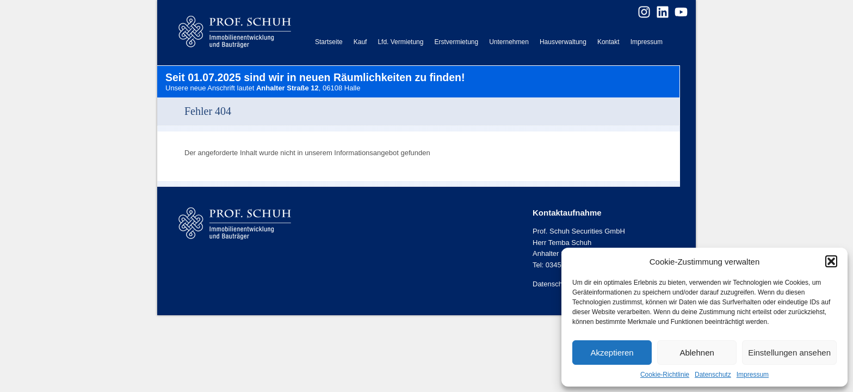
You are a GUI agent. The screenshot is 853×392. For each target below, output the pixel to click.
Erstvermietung (456, 42)
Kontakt (608, 42)
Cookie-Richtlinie (664, 374)
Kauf (360, 42)
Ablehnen (696, 352)
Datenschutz (713, 374)
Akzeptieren (611, 352)
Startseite (329, 42)
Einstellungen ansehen (789, 352)
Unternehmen (509, 42)
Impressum (753, 374)
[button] (831, 261)
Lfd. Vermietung (400, 42)
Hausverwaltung (563, 42)
